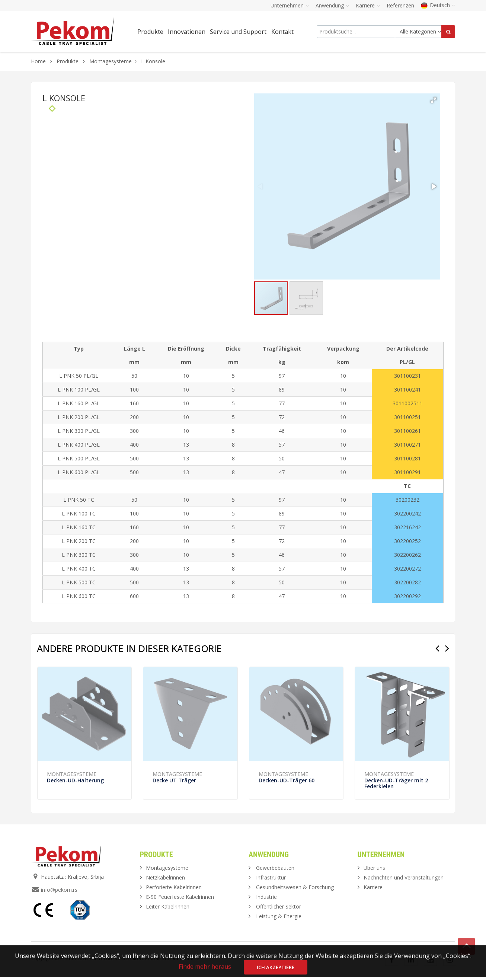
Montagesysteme (110, 61)
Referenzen (400, 5)
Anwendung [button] (332, 5)
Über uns (374, 867)
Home (38, 61)
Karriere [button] (368, 5)
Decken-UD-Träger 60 (286, 780)
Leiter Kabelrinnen (167, 906)
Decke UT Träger (174, 780)
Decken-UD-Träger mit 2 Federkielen (396, 783)
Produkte (68, 61)
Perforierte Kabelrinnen (174, 887)
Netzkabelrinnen (165, 877)
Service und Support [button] (238, 32)
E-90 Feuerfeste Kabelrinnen (180, 896)
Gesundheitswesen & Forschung (295, 887)
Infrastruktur (271, 877)
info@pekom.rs (59, 889)
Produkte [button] (150, 32)
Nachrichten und (404, 877)
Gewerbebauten (275, 867)
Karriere (373, 887)
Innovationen (186, 32)
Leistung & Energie (278, 916)
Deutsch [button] (438, 5)
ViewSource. (187, 958)
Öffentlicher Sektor (278, 906)
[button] (433, 100)
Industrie (266, 896)
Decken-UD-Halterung (75, 780)
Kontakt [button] (282, 32)
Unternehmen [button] (290, 5)
